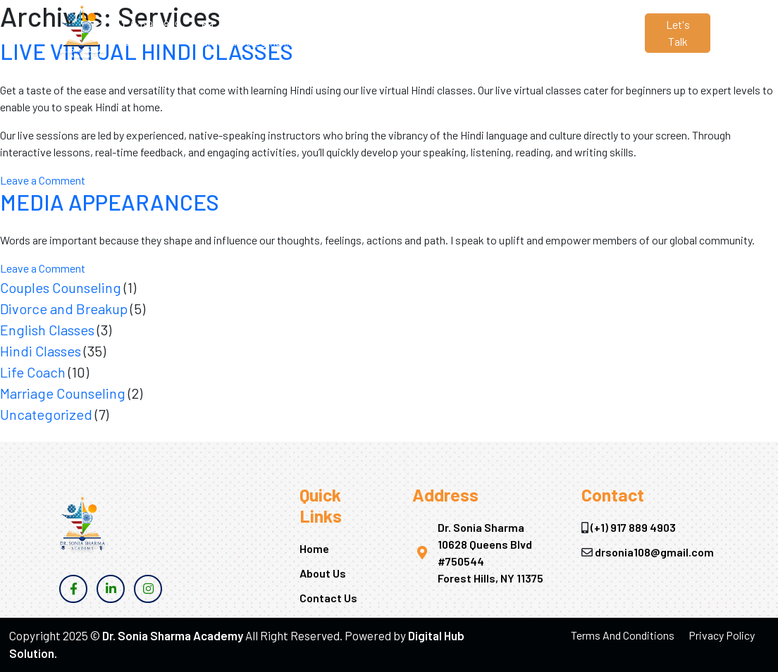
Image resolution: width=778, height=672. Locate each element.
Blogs (496, 24)
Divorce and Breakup (64, 308)
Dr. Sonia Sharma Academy (172, 635)
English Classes (47, 329)
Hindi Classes (40, 350)
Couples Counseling (60, 287)
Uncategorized (46, 414)
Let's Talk (678, 33)
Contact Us (545, 33)
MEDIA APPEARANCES (109, 202)
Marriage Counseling (62, 393)
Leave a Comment (42, 180)
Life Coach (33, 371)
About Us (383, 33)
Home (337, 24)
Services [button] (435, 24)
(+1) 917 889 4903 (633, 527)
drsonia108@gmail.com (654, 552)
